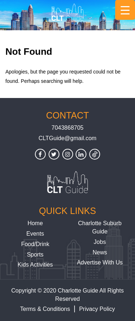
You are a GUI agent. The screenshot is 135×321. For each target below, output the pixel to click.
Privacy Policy (97, 309)
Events (35, 234)
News (100, 252)
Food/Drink (35, 244)
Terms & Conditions (45, 309)
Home (35, 223)
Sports (35, 254)
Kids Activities (35, 265)
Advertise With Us (100, 262)
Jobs (100, 242)
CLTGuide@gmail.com (67, 138)
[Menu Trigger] (125, 10)
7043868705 (67, 128)
